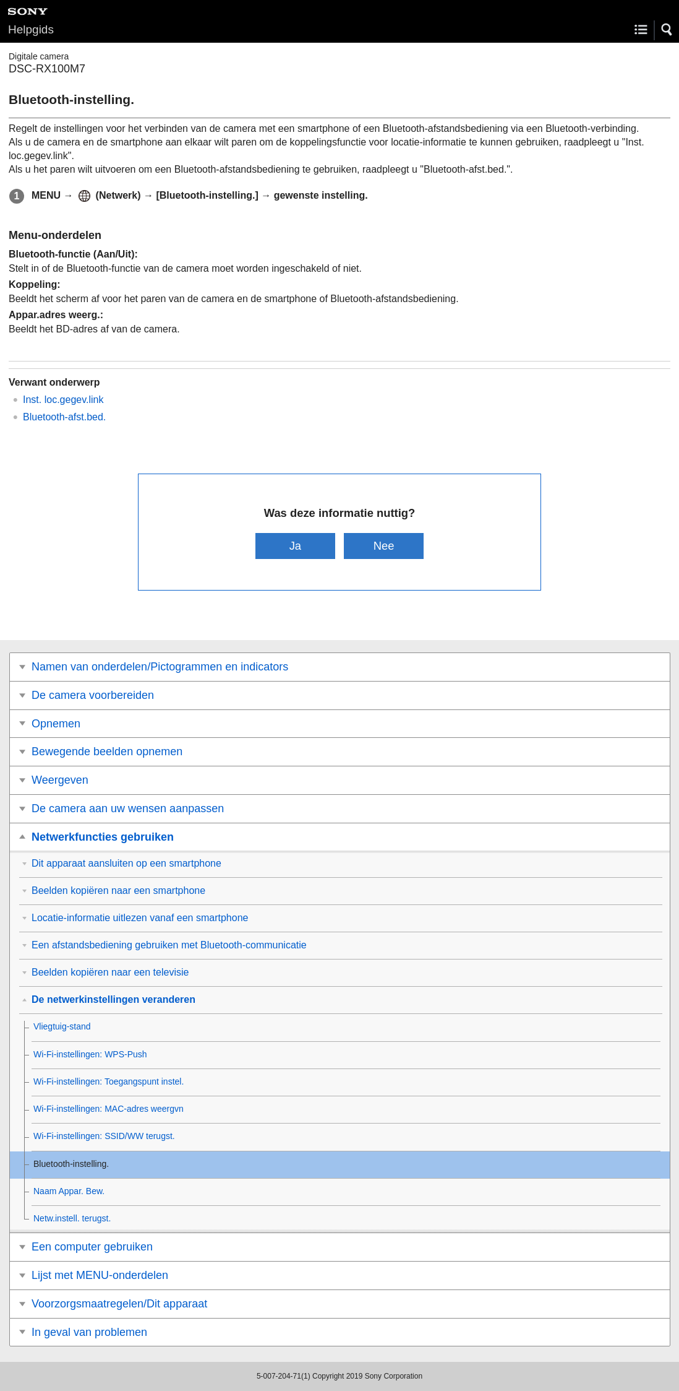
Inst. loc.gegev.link (63, 399)
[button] (667, 29)
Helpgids (31, 29)
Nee (384, 545)
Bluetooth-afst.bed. (64, 417)
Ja (295, 545)
